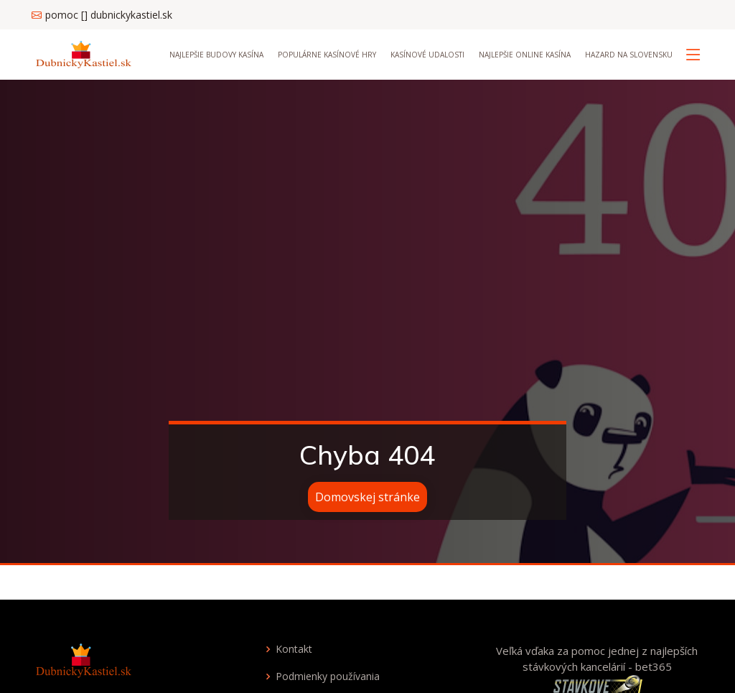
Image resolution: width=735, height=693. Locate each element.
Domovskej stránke (367, 497)
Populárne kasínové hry (327, 55)
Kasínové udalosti (427, 55)
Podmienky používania (328, 676)
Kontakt (294, 649)
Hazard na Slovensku (629, 55)
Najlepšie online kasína (525, 55)
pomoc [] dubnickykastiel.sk (108, 15)
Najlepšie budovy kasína (216, 55)
